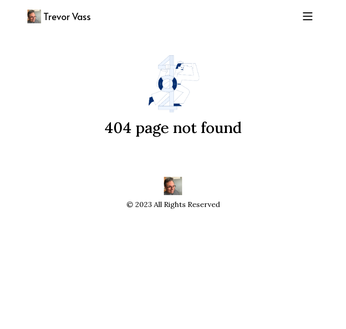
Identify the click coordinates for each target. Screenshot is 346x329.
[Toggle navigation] (308, 16)
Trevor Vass (59, 16)
